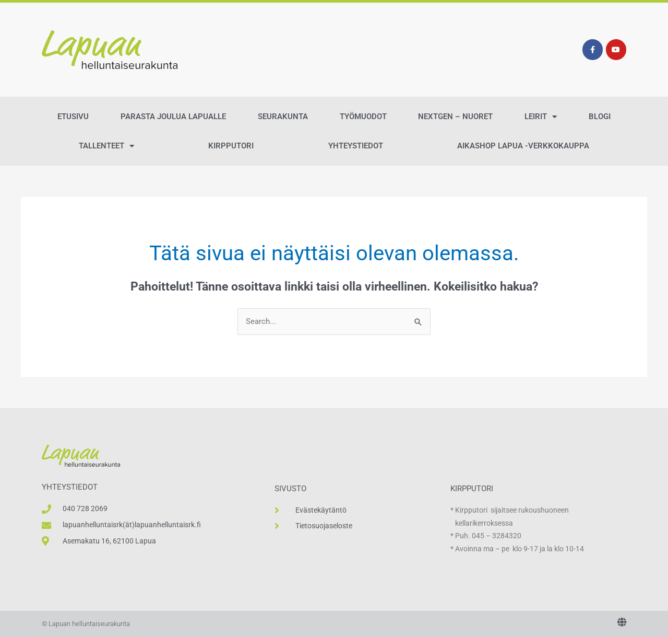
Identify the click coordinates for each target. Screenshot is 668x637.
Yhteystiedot (355, 145)
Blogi (600, 116)
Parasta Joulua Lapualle (173, 116)
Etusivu (73, 116)
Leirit (540, 117)
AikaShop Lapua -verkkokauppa (523, 145)
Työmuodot (363, 116)
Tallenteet (106, 146)
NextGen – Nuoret (455, 116)
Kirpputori (231, 145)
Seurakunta (283, 116)
